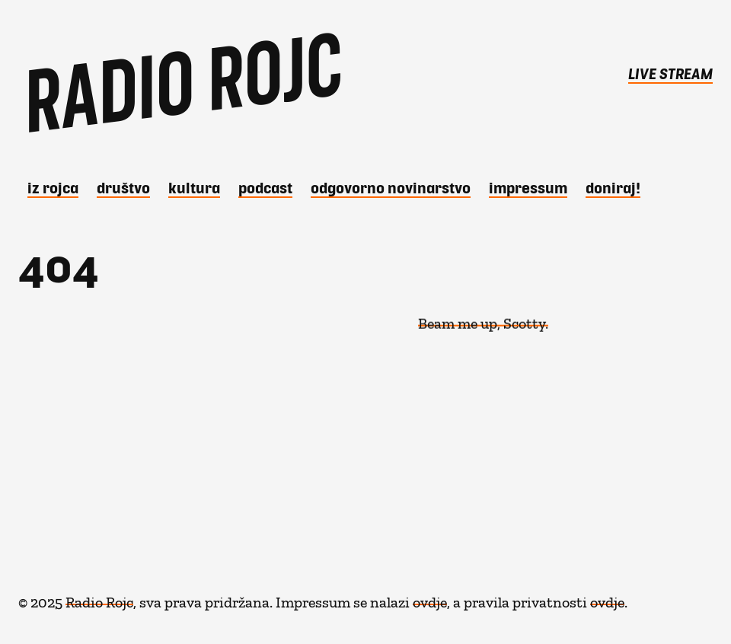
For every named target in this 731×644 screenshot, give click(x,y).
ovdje (430, 598)
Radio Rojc (99, 598)
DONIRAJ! (613, 187)
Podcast (265, 187)
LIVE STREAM (670, 73)
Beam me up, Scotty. (483, 319)
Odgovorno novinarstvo (391, 187)
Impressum (528, 187)
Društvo (123, 187)
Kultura (194, 187)
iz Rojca (52, 187)
